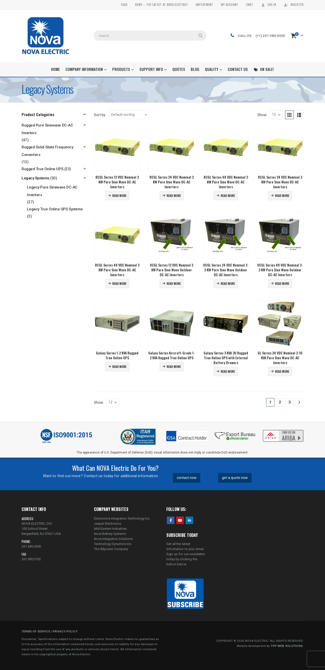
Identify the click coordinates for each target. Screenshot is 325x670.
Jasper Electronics (107, 523)
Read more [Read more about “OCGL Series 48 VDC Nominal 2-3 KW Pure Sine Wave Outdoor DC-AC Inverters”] (282, 283)
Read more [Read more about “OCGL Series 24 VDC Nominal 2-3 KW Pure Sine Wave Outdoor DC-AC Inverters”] (228, 283)
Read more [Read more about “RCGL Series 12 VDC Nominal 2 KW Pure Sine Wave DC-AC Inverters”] (119, 195)
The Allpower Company (111, 549)
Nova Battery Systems (110, 534)
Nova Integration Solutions (113, 539)
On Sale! (263, 69)
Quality (211, 69)
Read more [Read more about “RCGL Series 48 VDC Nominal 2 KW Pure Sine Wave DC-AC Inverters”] (228, 195)
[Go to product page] (117, 147)
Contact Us (238, 69)
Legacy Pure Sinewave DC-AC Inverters (52, 191)
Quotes (178, 69)
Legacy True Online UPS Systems (55, 209)
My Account (229, 4)
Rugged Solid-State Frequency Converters (47, 151)
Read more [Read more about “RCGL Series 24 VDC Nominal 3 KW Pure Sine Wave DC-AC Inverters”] (282, 195)
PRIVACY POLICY (65, 631)
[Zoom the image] (283, 430)
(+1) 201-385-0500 (270, 36)
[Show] (276, 115)
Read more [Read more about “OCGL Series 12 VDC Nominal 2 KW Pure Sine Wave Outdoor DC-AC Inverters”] (174, 283)
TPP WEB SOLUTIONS (286, 646)
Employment (204, 4)
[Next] (299, 402)
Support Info (151, 69)
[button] (289, 115)
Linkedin (189, 520)
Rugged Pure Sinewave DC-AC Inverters (47, 129)
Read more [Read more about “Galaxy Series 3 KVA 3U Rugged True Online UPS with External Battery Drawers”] (228, 371)
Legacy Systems (35, 178)
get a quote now (235, 478)
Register (293, 4)
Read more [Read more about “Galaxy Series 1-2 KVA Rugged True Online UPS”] (119, 366)
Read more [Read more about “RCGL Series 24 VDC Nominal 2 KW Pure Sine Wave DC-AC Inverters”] (174, 195)
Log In (268, 4)
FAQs (124, 4)
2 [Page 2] (280, 402)
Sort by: (100, 115)
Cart (249, 4)
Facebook (170, 520)
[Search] (200, 35)
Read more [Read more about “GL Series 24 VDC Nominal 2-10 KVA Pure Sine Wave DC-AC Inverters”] (282, 371)
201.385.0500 (31, 546)
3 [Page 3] (289, 402)
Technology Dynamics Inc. (113, 544)
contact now (187, 478)
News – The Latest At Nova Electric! (161, 4)
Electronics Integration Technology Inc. (122, 518)
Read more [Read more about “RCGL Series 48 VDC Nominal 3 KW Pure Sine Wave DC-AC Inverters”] (119, 283)
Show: (262, 115)
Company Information (84, 69)
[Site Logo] (46, 36)
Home (55, 69)
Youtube (180, 520)
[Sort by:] (129, 115)
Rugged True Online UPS (42, 169)
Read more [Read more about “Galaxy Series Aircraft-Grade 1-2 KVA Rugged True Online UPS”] (174, 366)
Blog (195, 69)
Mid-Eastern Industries (110, 529)
